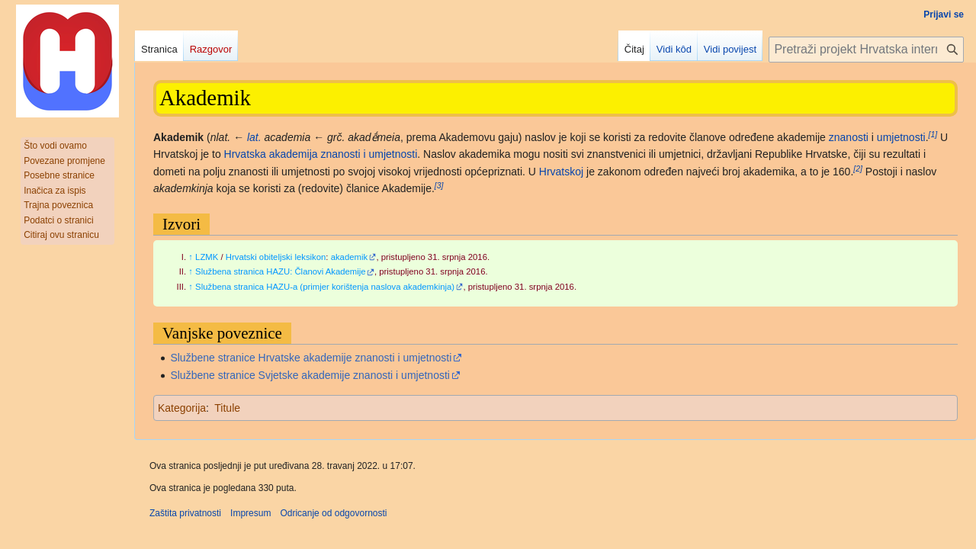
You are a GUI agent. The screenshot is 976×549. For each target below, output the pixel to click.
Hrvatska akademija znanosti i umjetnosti (321, 154)
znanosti (848, 137)
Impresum (250, 513)
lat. (254, 137)
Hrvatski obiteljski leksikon (276, 257)
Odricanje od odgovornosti (333, 513)
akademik (349, 257)
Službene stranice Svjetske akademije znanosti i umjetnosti (310, 375)
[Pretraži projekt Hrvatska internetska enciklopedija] (866, 50)
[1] (933, 134)
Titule (227, 408)
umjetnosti (901, 137)
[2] (857, 168)
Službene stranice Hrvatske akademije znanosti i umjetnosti (310, 358)
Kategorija (182, 408)
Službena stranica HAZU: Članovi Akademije (280, 271)
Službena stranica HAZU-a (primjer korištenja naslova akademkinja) (324, 286)
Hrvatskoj (561, 171)
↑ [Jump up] (190, 257)
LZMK (206, 257)
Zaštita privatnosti (185, 513)
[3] (439, 185)
